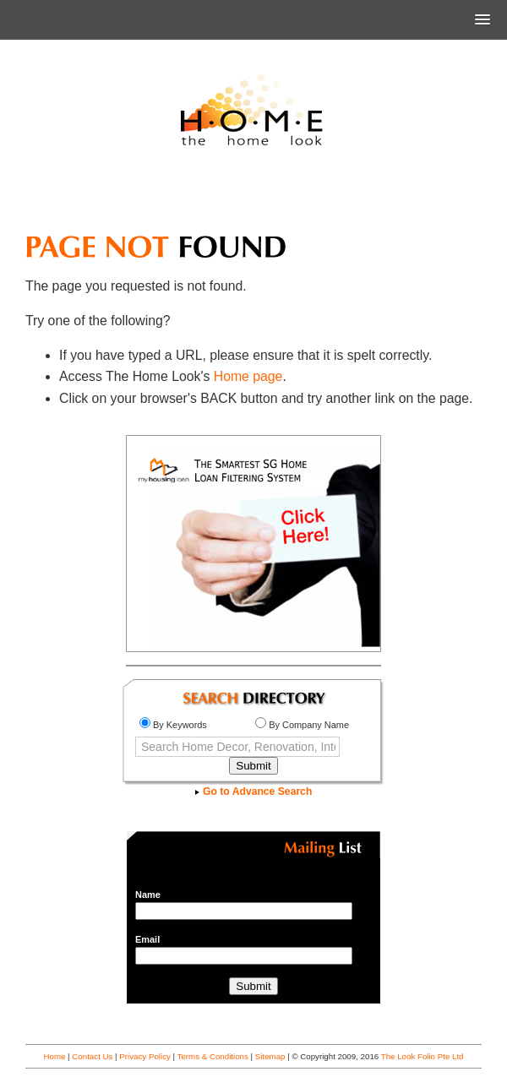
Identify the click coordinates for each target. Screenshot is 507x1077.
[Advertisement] (253, 197)
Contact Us (92, 1056)
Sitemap (270, 1056)
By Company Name (302, 725)
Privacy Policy (145, 1056)
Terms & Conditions (212, 1056)
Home (54, 1056)
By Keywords (173, 725)
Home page (248, 376)
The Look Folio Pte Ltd (422, 1056)
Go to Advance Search (254, 791)
